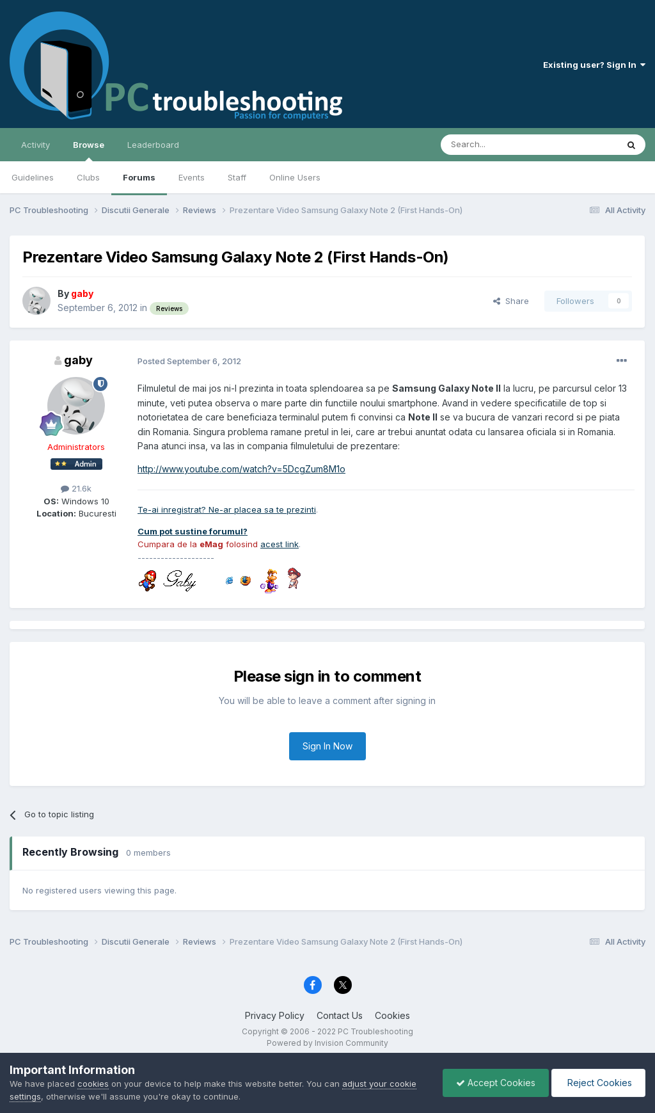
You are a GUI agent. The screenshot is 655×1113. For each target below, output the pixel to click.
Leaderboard (153, 145)
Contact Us (340, 1015)
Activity (35, 145)
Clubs (88, 177)
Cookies (392, 1015)
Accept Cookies (495, 1082)
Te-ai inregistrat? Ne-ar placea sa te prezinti (227, 509)
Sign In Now (327, 746)
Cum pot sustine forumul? (193, 531)
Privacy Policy (274, 1015)
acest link (279, 544)
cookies (93, 1083)
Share (511, 301)
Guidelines (33, 177)
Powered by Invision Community (327, 1043)
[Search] (496, 144)
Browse (88, 150)
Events (191, 177)
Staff (237, 177)
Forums (139, 177)
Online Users (294, 177)
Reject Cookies (598, 1082)
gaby (78, 360)
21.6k (76, 488)
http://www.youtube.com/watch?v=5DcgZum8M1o (241, 468)
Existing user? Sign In (594, 65)
